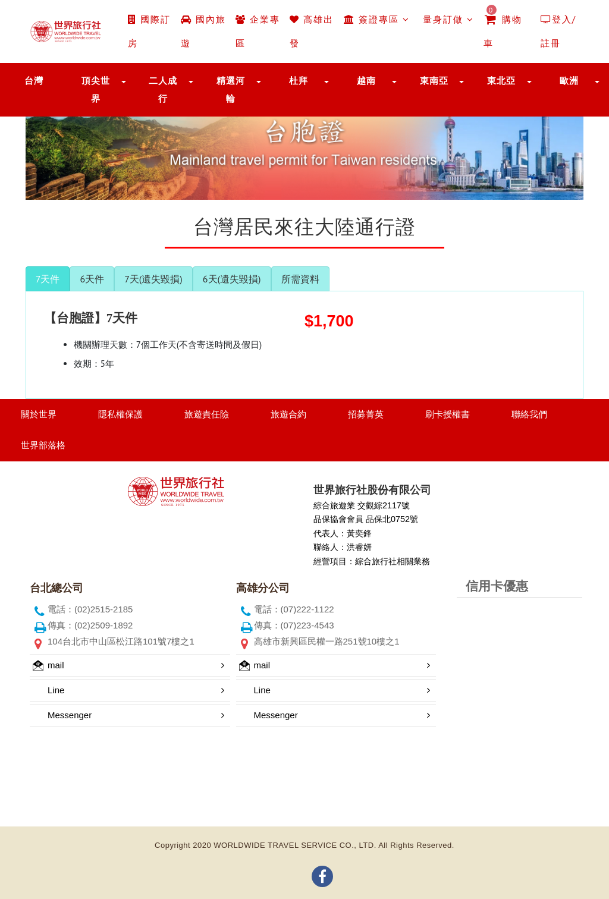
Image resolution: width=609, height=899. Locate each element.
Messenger (70, 715)
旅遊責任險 (206, 414)
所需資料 (300, 279)
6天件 (92, 279)
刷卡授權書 (447, 414)
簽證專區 (377, 19)
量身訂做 (446, 19)
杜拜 (298, 80)
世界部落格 (43, 445)
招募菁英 (366, 414)
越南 (366, 80)
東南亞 (434, 80)
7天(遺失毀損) (153, 279)
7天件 (48, 279)
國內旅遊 (203, 31)
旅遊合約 (288, 414)
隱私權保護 (120, 414)
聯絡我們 (529, 414)
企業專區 (258, 31)
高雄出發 (312, 31)
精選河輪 (230, 89)
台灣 (33, 80)
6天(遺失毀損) (232, 279)
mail (48, 665)
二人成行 (163, 89)
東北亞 (501, 80)
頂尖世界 (95, 89)
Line (56, 690)
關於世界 (38, 414)
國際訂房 (149, 31)
